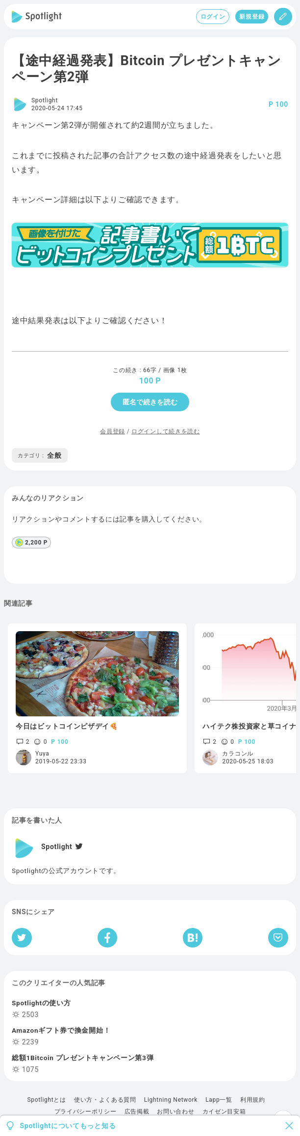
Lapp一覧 (218, 1100)
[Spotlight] (37, 17)
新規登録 (251, 16)
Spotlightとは (46, 1100)
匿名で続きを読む (150, 402)
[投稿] (283, 16)
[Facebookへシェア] (108, 937)
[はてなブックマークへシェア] (192, 937)
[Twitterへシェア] (22, 937)
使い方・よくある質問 (105, 1100)
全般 (40, 455)
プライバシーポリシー (85, 1111)
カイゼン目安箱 (224, 1111)
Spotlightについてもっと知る (68, 1125)
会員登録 (112, 431)
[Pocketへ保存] (278, 937)
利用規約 (252, 1100)
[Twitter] (78, 847)
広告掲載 (137, 1111)
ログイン (212, 16)
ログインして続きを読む (165, 431)
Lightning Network (171, 1100)
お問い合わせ (175, 1111)
